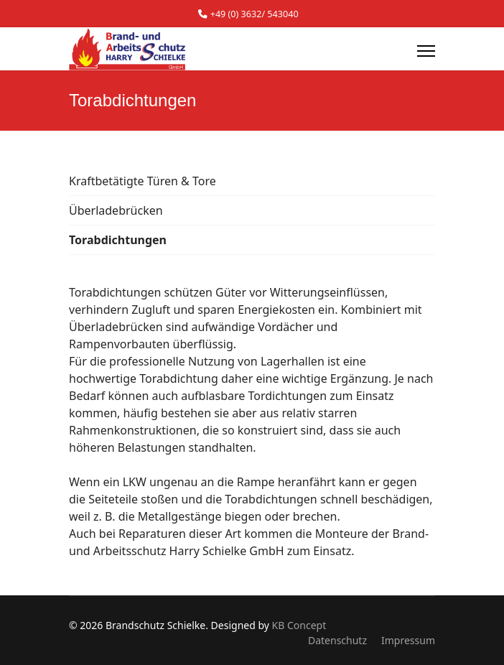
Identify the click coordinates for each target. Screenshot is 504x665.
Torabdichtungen (118, 240)
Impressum (408, 640)
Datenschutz (337, 640)
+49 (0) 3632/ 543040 (254, 14)
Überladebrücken (116, 210)
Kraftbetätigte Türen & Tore (142, 181)
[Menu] (426, 51)
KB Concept (299, 625)
